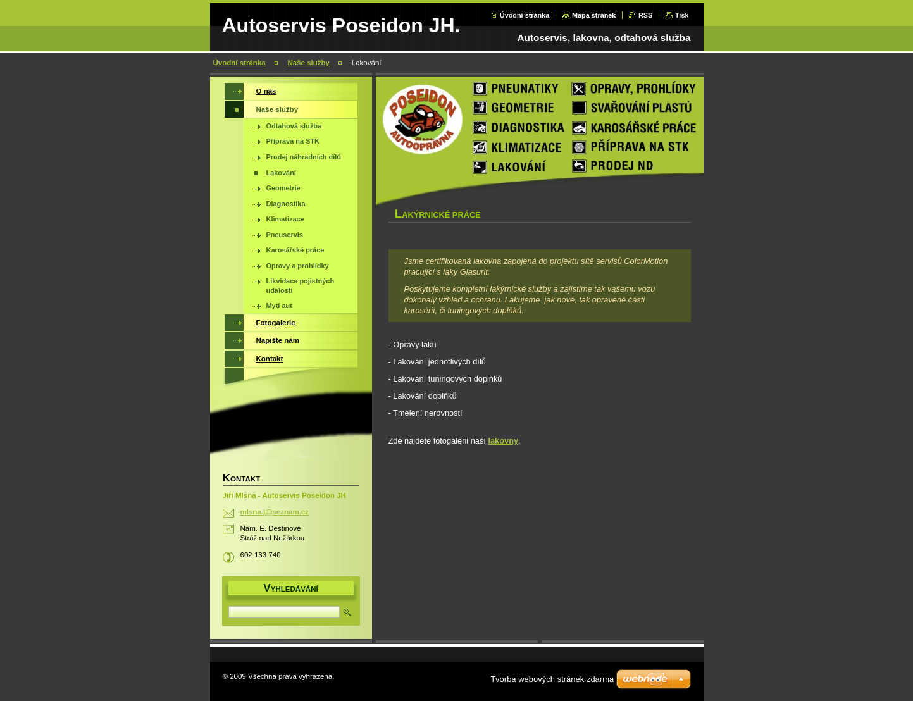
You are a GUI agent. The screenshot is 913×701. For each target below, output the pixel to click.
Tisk (682, 15)
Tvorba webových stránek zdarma (552, 679)
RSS (645, 15)
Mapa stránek (594, 15)
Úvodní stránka (525, 15)
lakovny (503, 440)
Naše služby (308, 62)
